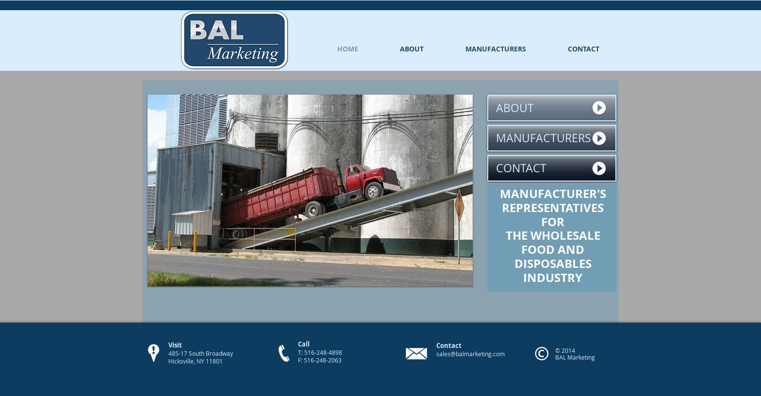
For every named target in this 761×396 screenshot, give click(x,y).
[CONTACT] (551, 168)
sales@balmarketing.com (470, 354)
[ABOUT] (551, 108)
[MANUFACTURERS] (551, 138)
